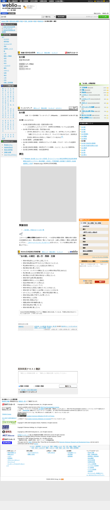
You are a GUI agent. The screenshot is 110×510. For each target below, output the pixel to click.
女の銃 (83, 127)
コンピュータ (8, 44)
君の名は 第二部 (52, 326)
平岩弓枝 (42, 129)
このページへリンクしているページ (39, 242)
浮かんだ (41, 283)
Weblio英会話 (8, 147)
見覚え (32, 300)
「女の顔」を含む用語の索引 (28, 390)
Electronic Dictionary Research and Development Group (74, 442)
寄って (45, 295)
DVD (41, 137)
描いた (41, 302)
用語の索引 (47, 52)
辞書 (4, 1)
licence (36, 443)
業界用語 (6, 41)
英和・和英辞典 (24, 1)
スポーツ (6, 70)
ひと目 (32, 287)
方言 (5, 80)
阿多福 (84, 92)
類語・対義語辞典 (13, 1)
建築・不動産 (8, 56)
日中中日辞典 (34, 1)
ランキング (55, 52)
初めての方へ (97, 13)
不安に (59, 270)
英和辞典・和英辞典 (93, 456)
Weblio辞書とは (12, 452)
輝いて (36, 305)
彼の (34, 290)
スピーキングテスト (10, 154)
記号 (3, 138)
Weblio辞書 (26, 410)
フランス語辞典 (92, 463)
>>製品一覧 (54, 329)
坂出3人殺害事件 (88, 251)
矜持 (84, 241)
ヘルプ (107, 1)
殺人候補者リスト (87, 117)
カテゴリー (59, 108)
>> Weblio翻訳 (104, 261)
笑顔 (51, 292)
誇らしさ (33, 260)
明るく (49, 275)
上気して (43, 260)
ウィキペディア (26, 108)
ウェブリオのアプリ (33, 452)
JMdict (30, 442)
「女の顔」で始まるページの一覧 (33, 230)
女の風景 (84, 148)
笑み (24, 283)
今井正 (41, 149)
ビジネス (6, 39)
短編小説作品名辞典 (28, 53)
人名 (5, 77)
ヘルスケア (7, 65)
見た (35, 287)
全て (3, 37)
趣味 (5, 68)
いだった (55, 263)
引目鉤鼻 (84, 87)
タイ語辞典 (91, 467)
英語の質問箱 (8, 150)
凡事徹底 (85, 254)
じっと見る (33, 297)
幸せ (31, 305)
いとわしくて (86, 99)
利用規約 (10, 458)
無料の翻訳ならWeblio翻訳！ (31, 7)
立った (45, 270)
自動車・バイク (8, 48)
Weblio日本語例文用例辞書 (30, 252)
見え (47, 263)
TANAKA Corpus (6, 414)
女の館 (83, 150)
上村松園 (35, 139)
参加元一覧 (105, 13)
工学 (5, 53)
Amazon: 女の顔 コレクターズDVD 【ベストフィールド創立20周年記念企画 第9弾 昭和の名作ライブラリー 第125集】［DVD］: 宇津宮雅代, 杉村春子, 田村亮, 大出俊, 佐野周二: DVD (50, 161)
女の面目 (84, 138)
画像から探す (31, 454)
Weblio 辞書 (99, 1)
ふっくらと (33, 285)
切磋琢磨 (85, 244)
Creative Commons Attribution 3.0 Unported (39, 419)
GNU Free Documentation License (49, 407)
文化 (5, 61)
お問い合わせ (51, 452)
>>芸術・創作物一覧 (64, 329)
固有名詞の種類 (14, 21)
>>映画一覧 (74, 329)
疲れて (41, 287)
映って (35, 307)
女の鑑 (83, 131)
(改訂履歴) (41, 409)
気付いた (51, 265)
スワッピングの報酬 (88, 107)
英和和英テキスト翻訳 (29, 368)
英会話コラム (8, 145)
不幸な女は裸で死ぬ (88, 111)
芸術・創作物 (28, 21)
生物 (5, 73)
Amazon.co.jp (38, 163)
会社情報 (70, 454)
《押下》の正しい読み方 (90, 232)
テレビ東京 (50, 132)
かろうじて (42, 263)
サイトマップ (11, 462)
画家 (24, 302)
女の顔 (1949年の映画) (30, 149)
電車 (5, 46)
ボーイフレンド (28, 292)
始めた (42, 280)
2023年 (73, 134)
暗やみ (32, 263)
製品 (21, 21)
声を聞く (37, 292)
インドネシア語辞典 (93, 465)
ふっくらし (36, 280)
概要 (84, 248)
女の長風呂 (84, 134)
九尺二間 (28, 64)
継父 (84, 229)
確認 (84, 235)
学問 (5, 58)
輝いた (56, 292)
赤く (38, 260)
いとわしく (85, 95)
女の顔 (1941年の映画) (30, 147)
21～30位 (98, 223)
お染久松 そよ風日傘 (40, 326)
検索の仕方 (11, 454)
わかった (52, 287)
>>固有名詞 (47, 329)
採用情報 (70, 456)
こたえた (47, 290)
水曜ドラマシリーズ (35, 134)
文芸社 (26, 66)
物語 (32, 64)
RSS (62, 479)
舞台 (40, 270)
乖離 (84, 238)
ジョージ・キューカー (62, 147)
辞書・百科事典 (8, 82)
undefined (86, 226)
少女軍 (48, 327)
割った (31, 273)
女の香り (84, 155)
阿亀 (83, 90)
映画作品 (40, 21)
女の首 (83, 152)
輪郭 (35, 302)
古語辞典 (51, 1)
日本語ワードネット (23, 435)
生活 (5, 63)
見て (34, 275)
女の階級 (84, 136)
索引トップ (40, 52)
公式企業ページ (72, 452)
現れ (27, 275)
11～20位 (91, 223)
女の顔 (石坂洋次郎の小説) (31, 124)
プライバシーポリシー (14, 460)
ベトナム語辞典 (92, 469)
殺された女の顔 (86, 115)
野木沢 (25, 60)
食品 (5, 75)
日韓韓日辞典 (43, 1)
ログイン (90, 1)
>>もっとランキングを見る (100, 257)
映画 (35, 21)
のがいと (84, 103)
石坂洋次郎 (44, 124)
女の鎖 (83, 129)
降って (35, 268)
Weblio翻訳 (91, 458)
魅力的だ (40, 278)
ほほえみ (44, 265)
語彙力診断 (7, 152)
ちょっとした (37, 265)
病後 (24, 280)
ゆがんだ (64, 270)
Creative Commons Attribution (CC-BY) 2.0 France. (40, 416)
